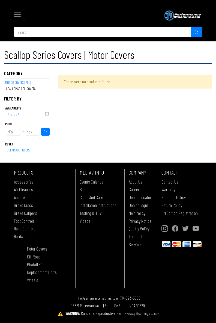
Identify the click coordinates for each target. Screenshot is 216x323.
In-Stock (28, 113)
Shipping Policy (173, 197)
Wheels (32, 280)
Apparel (20, 197)
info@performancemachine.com (97, 298)
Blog (83, 189)
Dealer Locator (140, 197)
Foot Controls (24, 221)
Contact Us (169, 181)
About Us (135, 181)
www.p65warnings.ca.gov (143, 313)
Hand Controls (24, 228)
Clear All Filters (18, 150)
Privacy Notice (140, 221)
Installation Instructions (98, 205)
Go (197, 31)
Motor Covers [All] (18, 82)
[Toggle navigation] (17, 14)
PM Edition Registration (179, 213)
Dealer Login (138, 205)
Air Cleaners (23, 189)
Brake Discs (23, 205)
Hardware (21, 236)
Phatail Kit (35, 264)
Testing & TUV (90, 213)
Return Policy (171, 205)
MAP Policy (137, 213)
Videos (85, 221)
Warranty (168, 189)
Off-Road (34, 256)
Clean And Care (91, 197)
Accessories (24, 181)
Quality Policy (139, 228)
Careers (135, 189)
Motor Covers (37, 248)
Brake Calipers (25, 213)
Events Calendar (92, 181)
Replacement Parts (42, 272)
